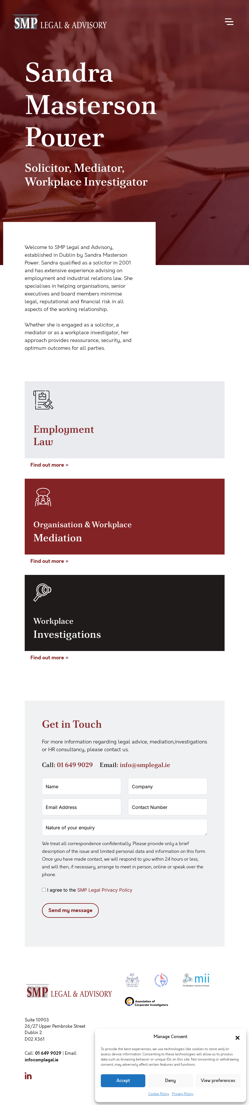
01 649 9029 (75, 765)
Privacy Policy (182, 1094)
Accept (123, 1081)
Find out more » (49, 465)
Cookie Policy (158, 1094)
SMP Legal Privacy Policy (104, 890)
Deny (170, 1081)
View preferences (218, 1081)
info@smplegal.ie (145, 765)
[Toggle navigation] (229, 21)
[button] (237, 1037)
